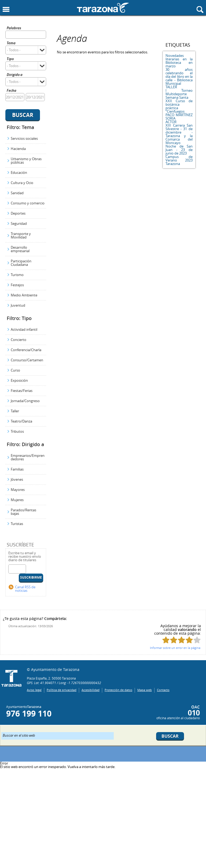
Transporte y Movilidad (21, 235)
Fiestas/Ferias (21, 390)
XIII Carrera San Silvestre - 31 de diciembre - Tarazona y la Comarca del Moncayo (179, 134)
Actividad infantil (24, 329)
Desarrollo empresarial (20, 249)
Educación (19, 172)
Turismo (17, 274)
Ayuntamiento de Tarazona (103, 8)
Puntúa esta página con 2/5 (173, 640)
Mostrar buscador (200, 9)
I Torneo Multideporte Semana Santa (179, 94)
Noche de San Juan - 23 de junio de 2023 (179, 150)
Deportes (18, 213)
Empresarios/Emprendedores (28, 457)
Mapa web (144, 690)
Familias (17, 469)
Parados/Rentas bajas (23, 512)
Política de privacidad (61, 690)
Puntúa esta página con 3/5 (181, 640)
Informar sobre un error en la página (175, 648)
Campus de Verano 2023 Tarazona (179, 160)
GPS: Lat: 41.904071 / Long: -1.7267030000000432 (64, 683)
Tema (11, 43)
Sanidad (17, 192)
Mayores (18, 489)
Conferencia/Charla (26, 349)
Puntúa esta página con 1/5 (166, 640)
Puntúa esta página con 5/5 (197, 640)
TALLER (171, 87)
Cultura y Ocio (22, 182)
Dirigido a (15, 75)
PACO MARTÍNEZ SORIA (179, 116)
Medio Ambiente (24, 295)
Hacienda (18, 148)
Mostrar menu (6, 9)
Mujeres (17, 499)
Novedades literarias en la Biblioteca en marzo (179, 60)
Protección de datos (118, 690)
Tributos (17, 431)
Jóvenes (17, 479)
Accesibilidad (91, 690)
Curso (15, 370)
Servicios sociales (24, 138)
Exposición (19, 380)
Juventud (18, 305)
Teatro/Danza (21, 421)
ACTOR (170, 121)
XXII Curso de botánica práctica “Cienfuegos (179, 106)
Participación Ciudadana (21, 263)
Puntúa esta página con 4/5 (189, 640)
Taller (15, 411)
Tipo (10, 59)
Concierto (18, 339)
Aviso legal (34, 690)
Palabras (14, 28)
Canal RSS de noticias (25, 589)
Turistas (17, 523)
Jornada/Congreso (25, 400)
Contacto (163, 690)
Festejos (17, 284)
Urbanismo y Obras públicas (26, 160)
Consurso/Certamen (27, 360)
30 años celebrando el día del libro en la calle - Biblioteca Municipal (179, 76)
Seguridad (19, 223)
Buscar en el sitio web (19, 735)
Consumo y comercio (28, 203)
